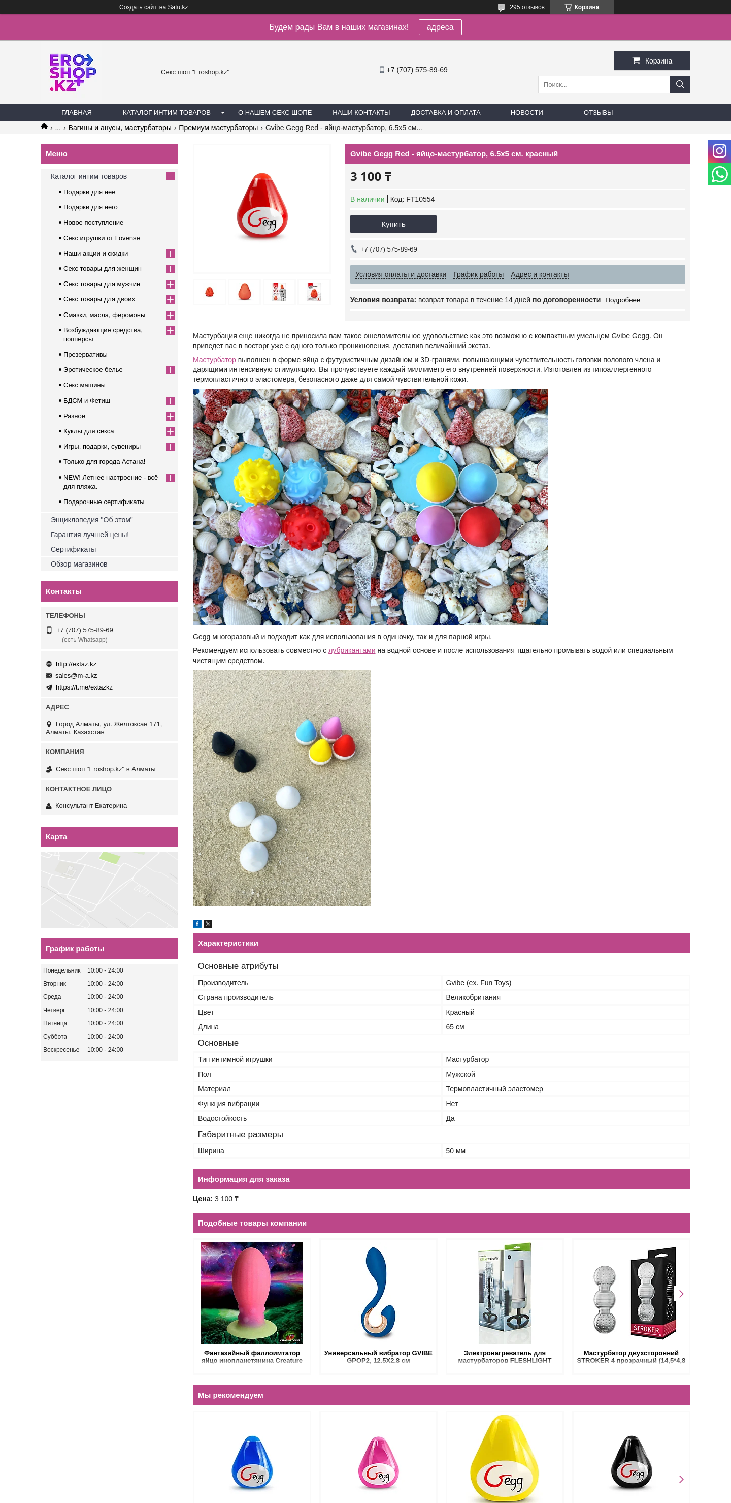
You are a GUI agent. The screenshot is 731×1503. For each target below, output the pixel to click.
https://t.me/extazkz (84, 687)
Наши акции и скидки (95, 253)
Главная (76, 112)
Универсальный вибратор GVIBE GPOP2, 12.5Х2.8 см (378, 1356)
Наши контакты (361, 112)
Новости (527, 112)
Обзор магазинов (79, 564)
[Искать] (680, 84)
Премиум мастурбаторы (218, 127)
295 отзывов (527, 7)
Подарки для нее (89, 192)
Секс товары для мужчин (101, 284)
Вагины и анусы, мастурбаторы (120, 127)
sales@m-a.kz (76, 675)
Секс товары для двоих (99, 299)
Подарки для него (90, 207)
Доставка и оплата (445, 112)
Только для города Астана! (104, 461)
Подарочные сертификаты (103, 502)
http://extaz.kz (76, 664)
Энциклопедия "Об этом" (92, 520)
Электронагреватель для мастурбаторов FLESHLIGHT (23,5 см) (504, 1357)
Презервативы (85, 354)
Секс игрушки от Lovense (101, 238)
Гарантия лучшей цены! (90, 534)
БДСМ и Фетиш (86, 400)
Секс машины (84, 385)
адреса (440, 27)
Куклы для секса (88, 431)
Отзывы (598, 112)
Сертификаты (73, 549)
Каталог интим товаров (167, 112)
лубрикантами (351, 650)
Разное (74, 416)
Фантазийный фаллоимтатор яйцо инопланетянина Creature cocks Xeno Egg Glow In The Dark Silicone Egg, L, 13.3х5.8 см (251, 1357)
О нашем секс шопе (275, 112)
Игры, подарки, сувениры (102, 446)
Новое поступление (93, 222)
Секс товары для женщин (102, 268)
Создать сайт (138, 7)
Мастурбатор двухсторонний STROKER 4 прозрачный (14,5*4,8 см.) (631, 1357)
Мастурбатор (214, 360)
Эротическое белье (93, 369)
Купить (393, 224)
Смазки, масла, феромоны (104, 315)
